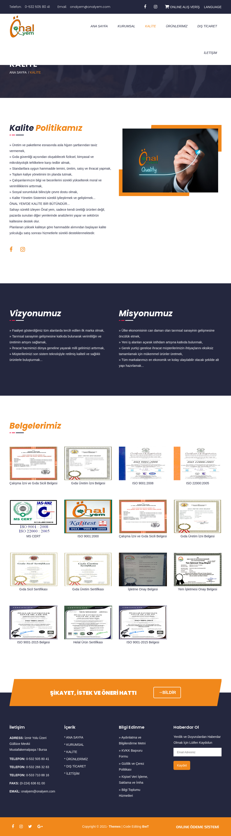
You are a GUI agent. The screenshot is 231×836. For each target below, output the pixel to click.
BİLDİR (167, 692)
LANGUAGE (213, 7)
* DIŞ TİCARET (75, 766)
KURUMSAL (126, 26)
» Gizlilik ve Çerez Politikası (131, 766)
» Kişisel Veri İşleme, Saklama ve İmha (133, 779)
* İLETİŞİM (72, 773)
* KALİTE (70, 752)
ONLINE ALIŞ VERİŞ (182, 7)
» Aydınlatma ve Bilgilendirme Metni (132, 740)
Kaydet (182, 765)
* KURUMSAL (74, 744)
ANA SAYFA (99, 26)
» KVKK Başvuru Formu (130, 753)
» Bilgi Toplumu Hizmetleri (129, 792)
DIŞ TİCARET (207, 26)
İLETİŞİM (210, 53)
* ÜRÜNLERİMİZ (76, 759)
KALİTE (150, 26)
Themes (115, 826)
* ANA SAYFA (73, 737)
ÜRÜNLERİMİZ (176, 26)
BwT (145, 826)
